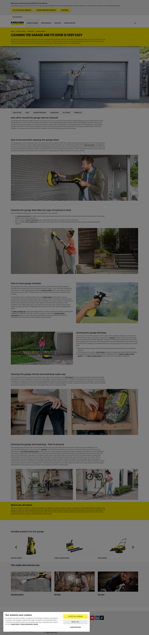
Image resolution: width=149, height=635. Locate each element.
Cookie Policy (15, 624)
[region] (46, 622)
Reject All (75, 622)
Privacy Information (26, 624)
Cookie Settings (75, 627)
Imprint (35, 624)
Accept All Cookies (75, 616)
